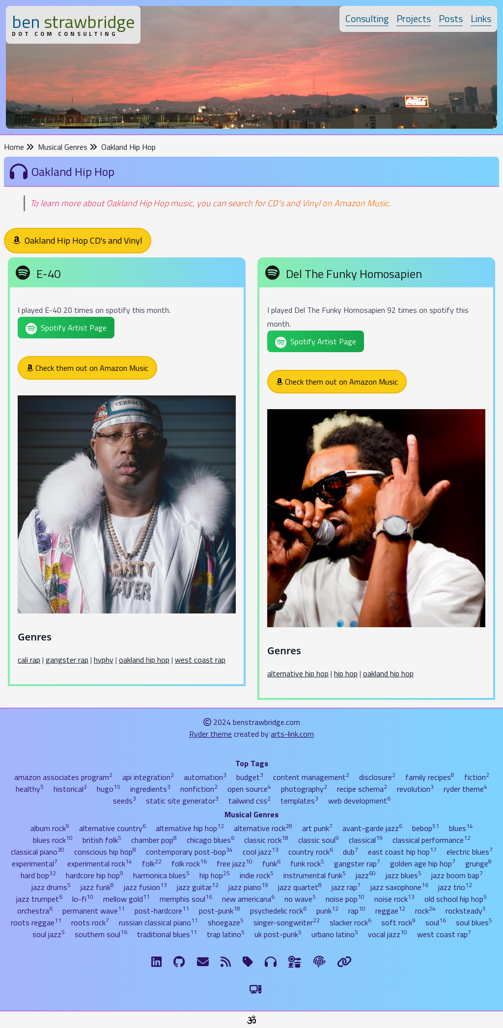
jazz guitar (198, 887)
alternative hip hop (298, 673)
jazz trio (455, 887)
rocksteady (466, 911)
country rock (310, 852)
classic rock (266, 840)
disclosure (377, 777)
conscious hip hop (105, 852)
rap (356, 911)
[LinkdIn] (156, 962)
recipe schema (362, 789)
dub (350, 852)
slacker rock (350, 922)
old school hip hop (455, 899)
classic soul (318, 840)
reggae (390, 911)
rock (425, 911)
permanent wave (93, 911)
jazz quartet (300, 887)
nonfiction (199, 789)
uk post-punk (278, 934)
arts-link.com (292, 734)
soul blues (474, 922)
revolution (415, 789)
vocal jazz (387, 934)
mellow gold (126, 899)
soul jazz (48, 934)
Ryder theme (210, 734)
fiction (476, 777)
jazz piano (248, 887)
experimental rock (99, 863)
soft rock (398, 922)
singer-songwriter (286, 922)
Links (481, 18)
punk (327, 911)
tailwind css (249, 800)
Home (19, 147)
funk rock (307, 863)
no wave (300, 899)
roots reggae (36, 922)
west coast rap (200, 660)
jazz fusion (145, 887)
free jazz (234, 863)
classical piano (37, 852)
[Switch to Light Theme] (255, 989)
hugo (108, 789)
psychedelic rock (278, 911)
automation (205, 777)
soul (435, 922)
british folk (102, 840)
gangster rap (67, 660)
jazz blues (403, 875)
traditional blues (167, 934)
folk (152, 863)
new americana (248, 899)
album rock (49, 828)
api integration (148, 777)
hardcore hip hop (94, 875)
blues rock (53, 840)
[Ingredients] (295, 962)
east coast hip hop (402, 852)
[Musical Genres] (271, 962)
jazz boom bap (457, 875)
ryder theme (465, 789)
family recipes (429, 777)
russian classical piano (158, 922)
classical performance (431, 840)
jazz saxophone (399, 887)
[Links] (344, 962)
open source (249, 789)
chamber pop (154, 840)
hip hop (346, 673)
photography (304, 789)
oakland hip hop (144, 660)
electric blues (470, 852)
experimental (34, 863)
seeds (124, 800)
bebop (425, 828)
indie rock (257, 875)
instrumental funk (314, 875)
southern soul (101, 934)
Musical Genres (67, 147)
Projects (413, 18)
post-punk (219, 911)
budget (249, 777)
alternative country (112, 828)
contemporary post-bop (189, 852)
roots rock (90, 922)
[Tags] (248, 962)
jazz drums (51, 887)
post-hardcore (162, 911)
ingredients (150, 789)
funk (271, 863)
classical (366, 840)
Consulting (367, 18)
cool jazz (261, 852)
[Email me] (203, 962)
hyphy (103, 660)
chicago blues (210, 840)
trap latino (226, 934)
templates (299, 800)
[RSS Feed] (226, 962)
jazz (366, 875)
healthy (30, 789)
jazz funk (97, 887)
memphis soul (186, 899)
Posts (451, 18)
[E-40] (127, 473)
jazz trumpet (39, 899)
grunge (478, 863)
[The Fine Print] (319, 962)
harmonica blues (161, 875)
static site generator (182, 800)
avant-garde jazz (372, 828)
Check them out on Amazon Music (87, 368)
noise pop (345, 899)
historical (70, 789)
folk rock (189, 863)
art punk (317, 828)
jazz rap (346, 887)
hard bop (38, 875)
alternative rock (263, 828)
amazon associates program (63, 777)
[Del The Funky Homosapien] (376, 480)
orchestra (35, 911)
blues (461, 828)
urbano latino (334, 934)
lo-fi (82, 899)
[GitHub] (179, 962)
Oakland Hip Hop (128, 147)
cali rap (29, 660)
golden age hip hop (422, 863)
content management (311, 777)
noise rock (394, 899)
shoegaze (226, 922)
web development (359, 800)
